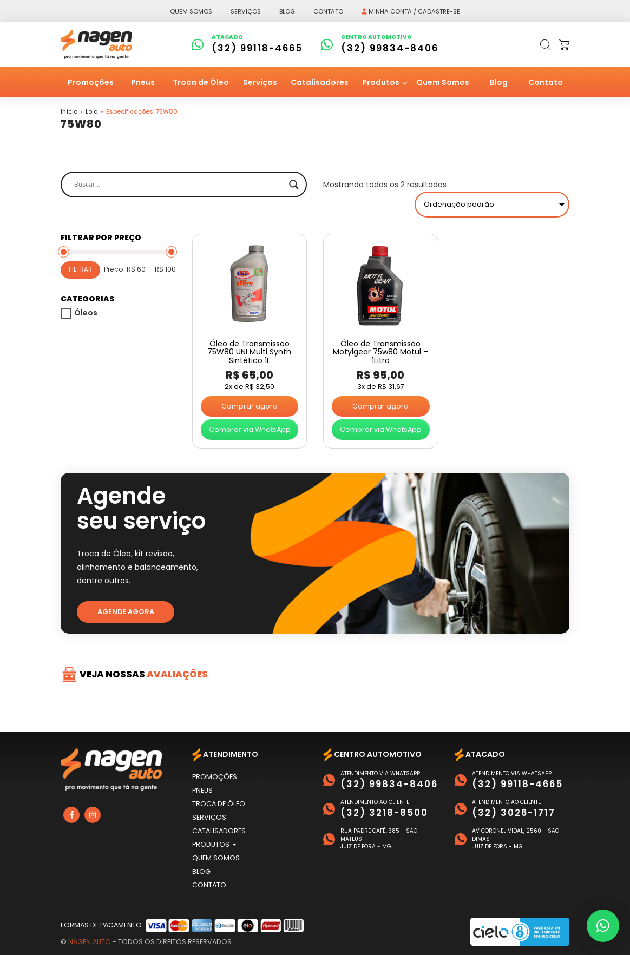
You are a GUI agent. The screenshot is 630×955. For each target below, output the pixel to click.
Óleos (85, 312)
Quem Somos (442, 82)
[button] (603, 926)
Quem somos (191, 11)
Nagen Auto (89, 941)
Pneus (143, 82)
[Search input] (179, 184)
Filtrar (80, 269)
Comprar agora (249, 406)
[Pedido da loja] (492, 205)
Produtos (381, 82)
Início (69, 111)
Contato (328, 11)
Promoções (91, 82)
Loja (92, 111)
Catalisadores (320, 82)
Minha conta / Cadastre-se (411, 11)
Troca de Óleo (201, 82)
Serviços (246, 11)
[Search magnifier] (293, 184)
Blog (287, 11)
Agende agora (125, 611)
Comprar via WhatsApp (250, 429)
